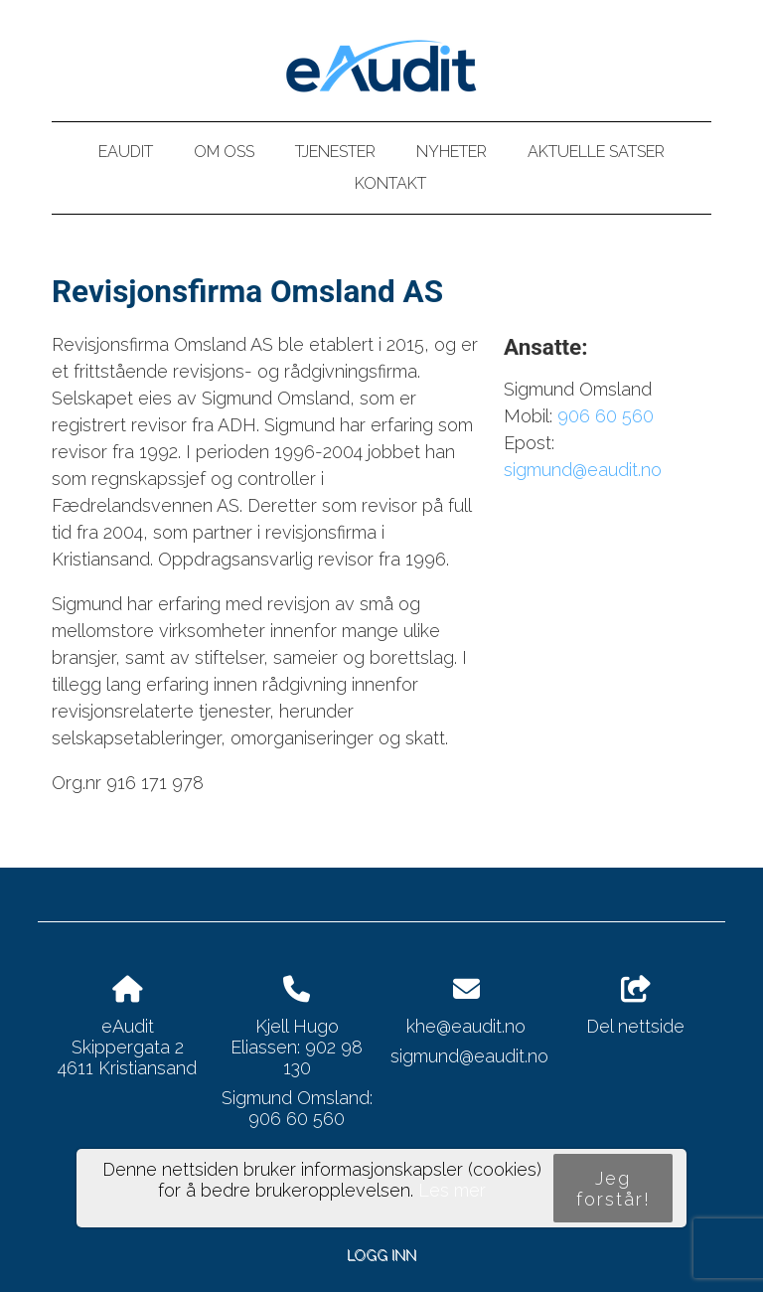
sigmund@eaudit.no (583, 469)
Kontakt (390, 183)
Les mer (452, 1190)
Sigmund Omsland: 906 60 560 (297, 1108)
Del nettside (635, 1007)
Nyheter (451, 151)
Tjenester (335, 151)
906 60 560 (605, 415)
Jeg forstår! (613, 1189)
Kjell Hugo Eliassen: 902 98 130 (296, 1047)
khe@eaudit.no (466, 1026)
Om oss (224, 151)
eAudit (125, 151)
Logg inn (381, 1254)
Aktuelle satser (596, 151)
